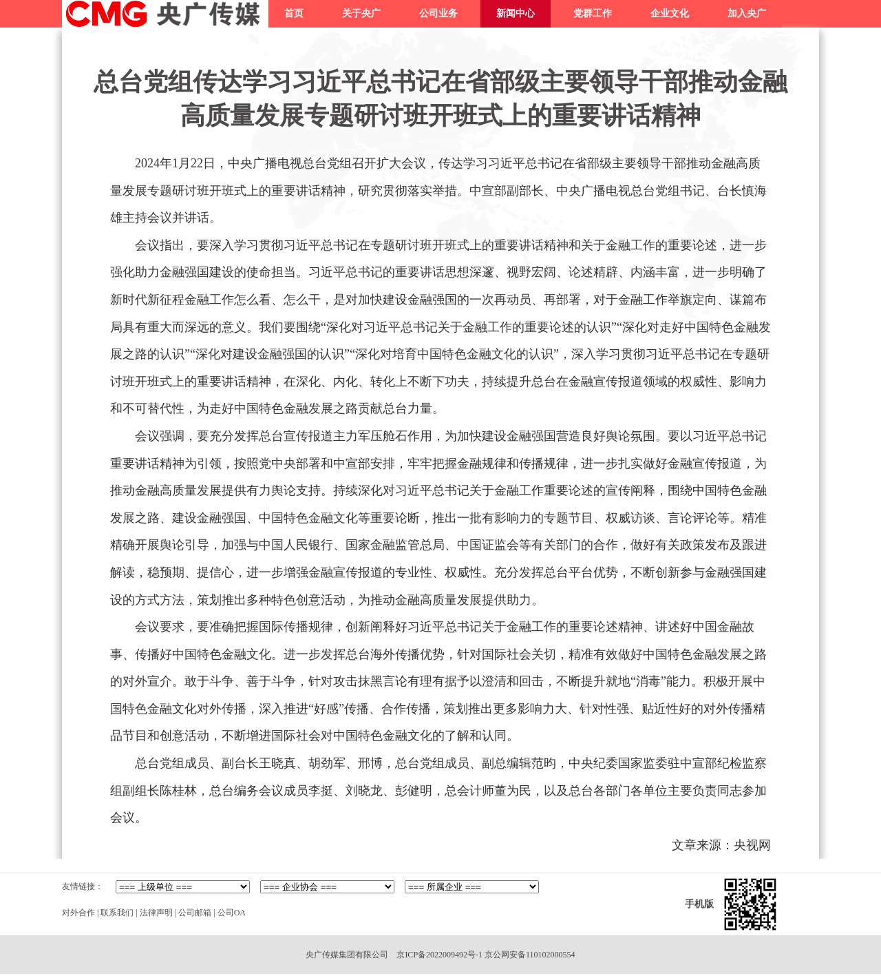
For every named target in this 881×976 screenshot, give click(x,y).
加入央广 (747, 13)
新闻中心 (515, 13)
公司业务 (438, 13)
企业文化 (669, 13)
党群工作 (592, 13)
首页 (294, 13)
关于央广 (361, 13)
